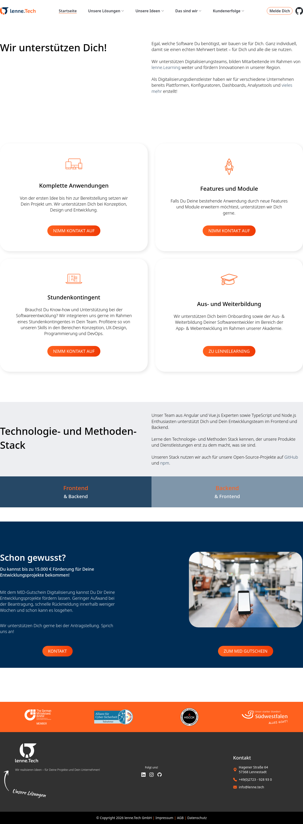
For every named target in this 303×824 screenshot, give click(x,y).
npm (164, 463)
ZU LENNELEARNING (229, 351)
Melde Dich (279, 10)
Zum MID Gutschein (245, 651)
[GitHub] (159, 775)
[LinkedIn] (143, 775)
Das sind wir (188, 10)
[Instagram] (151, 775)
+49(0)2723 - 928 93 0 (255, 779)
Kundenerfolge (228, 10)
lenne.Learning (166, 67)
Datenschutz (197, 817)
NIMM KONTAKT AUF (74, 230)
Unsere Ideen (149, 10)
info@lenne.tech (251, 787)
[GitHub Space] (299, 11)
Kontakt (57, 651)
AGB (180, 817)
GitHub (291, 457)
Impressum (164, 817)
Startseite (68, 10)
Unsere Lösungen (106, 10)
